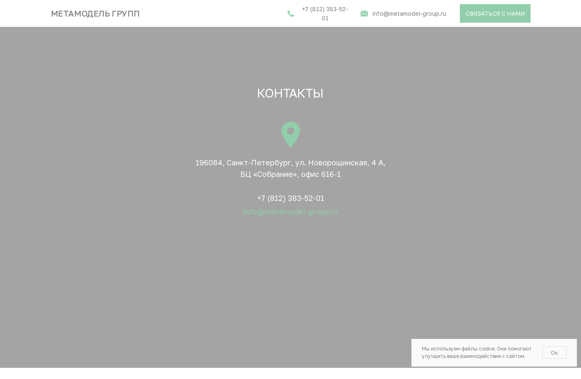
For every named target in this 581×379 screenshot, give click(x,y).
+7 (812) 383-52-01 (290, 198)
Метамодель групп (95, 13)
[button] (495, 13)
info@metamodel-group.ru (290, 211)
